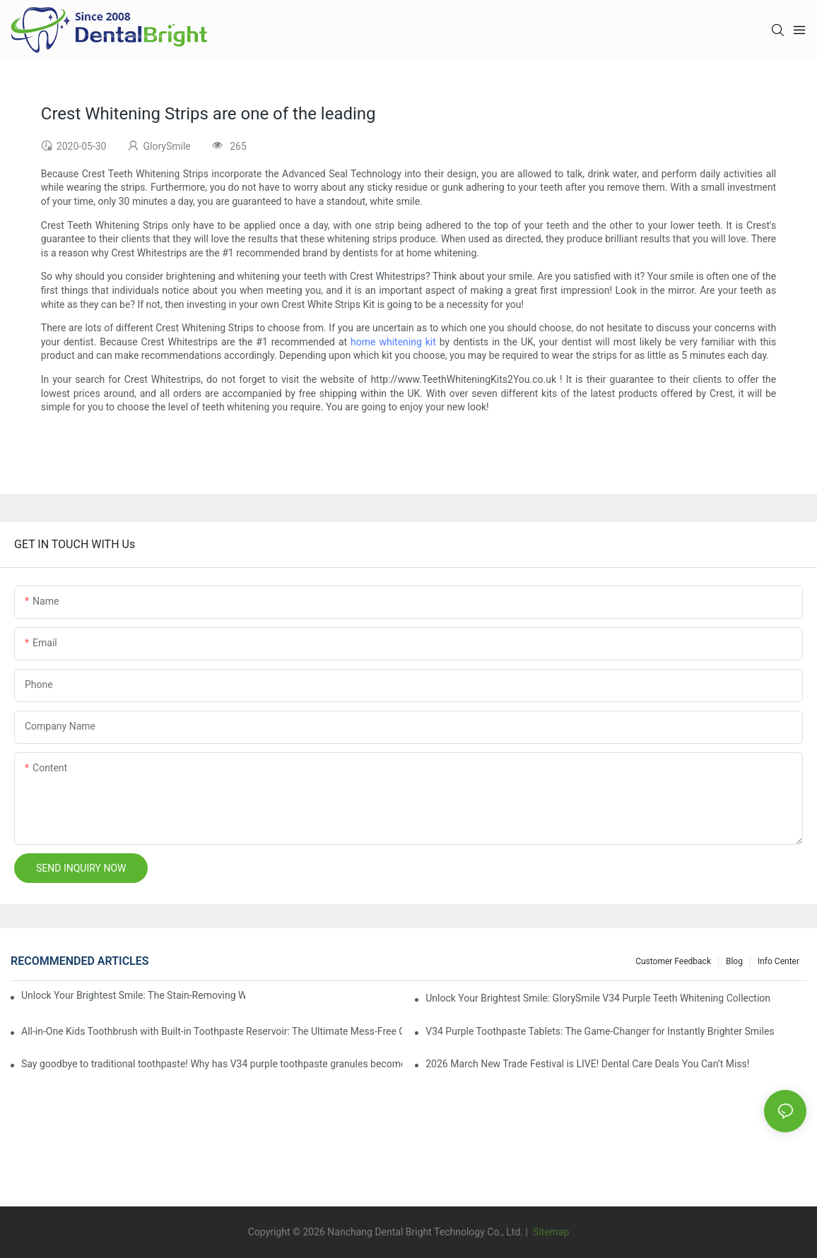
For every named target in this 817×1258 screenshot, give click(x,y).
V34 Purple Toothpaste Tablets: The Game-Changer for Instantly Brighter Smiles (599, 1031)
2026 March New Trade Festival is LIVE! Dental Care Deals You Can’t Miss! (587, 1063)
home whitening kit (393, 342)
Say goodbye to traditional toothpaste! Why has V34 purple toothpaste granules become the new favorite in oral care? (211, 1063)
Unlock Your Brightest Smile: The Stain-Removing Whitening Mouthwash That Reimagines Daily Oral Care (133, 995)
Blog (734, 961)
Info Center (778, 961)
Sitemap (549, 1232)
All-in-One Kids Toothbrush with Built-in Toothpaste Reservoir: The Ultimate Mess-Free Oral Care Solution (211, 1031)
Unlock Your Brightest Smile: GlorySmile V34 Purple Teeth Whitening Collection (597, 998)
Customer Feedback (673, 961)
